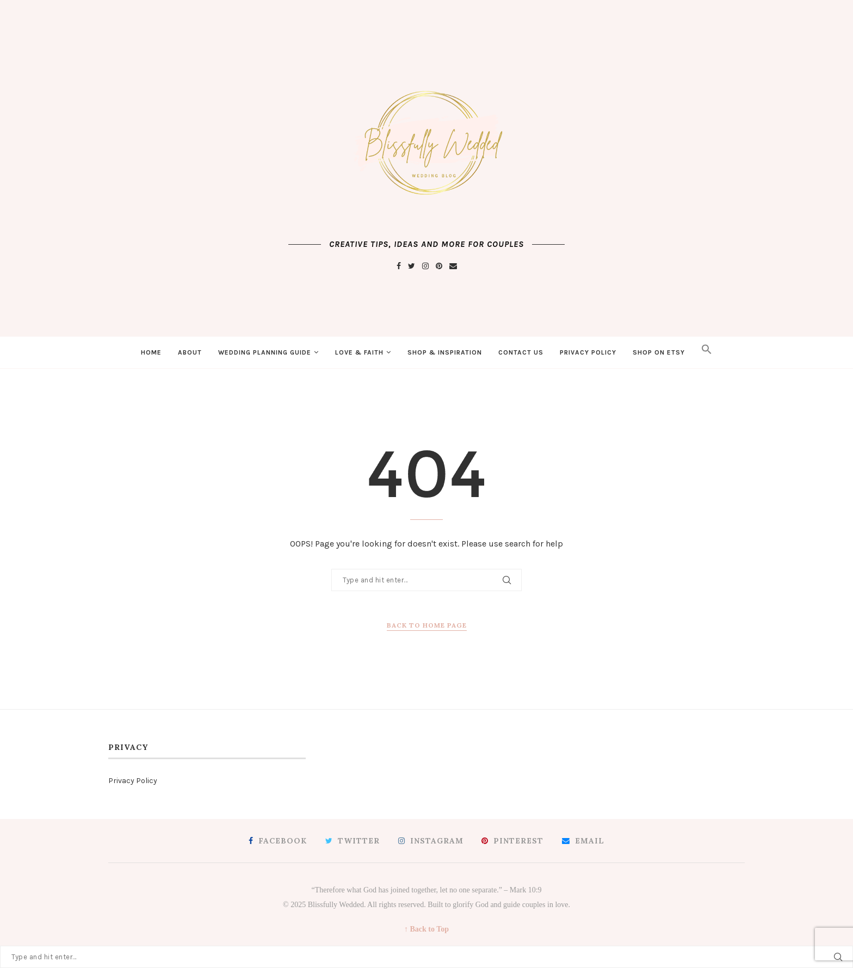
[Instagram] (425, 266)
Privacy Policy (588, 352)
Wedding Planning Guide (264, 352)
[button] (706, 352)
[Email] (453, 266)
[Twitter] (411, 266)
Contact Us (520, 352)
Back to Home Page (427, 625)
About (190, 352)
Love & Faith (359, 352)
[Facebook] (399, 266)
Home (151, 352)
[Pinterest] (439, 266)
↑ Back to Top (426, 929)
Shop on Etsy (659, 352)
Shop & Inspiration (444, 352)
